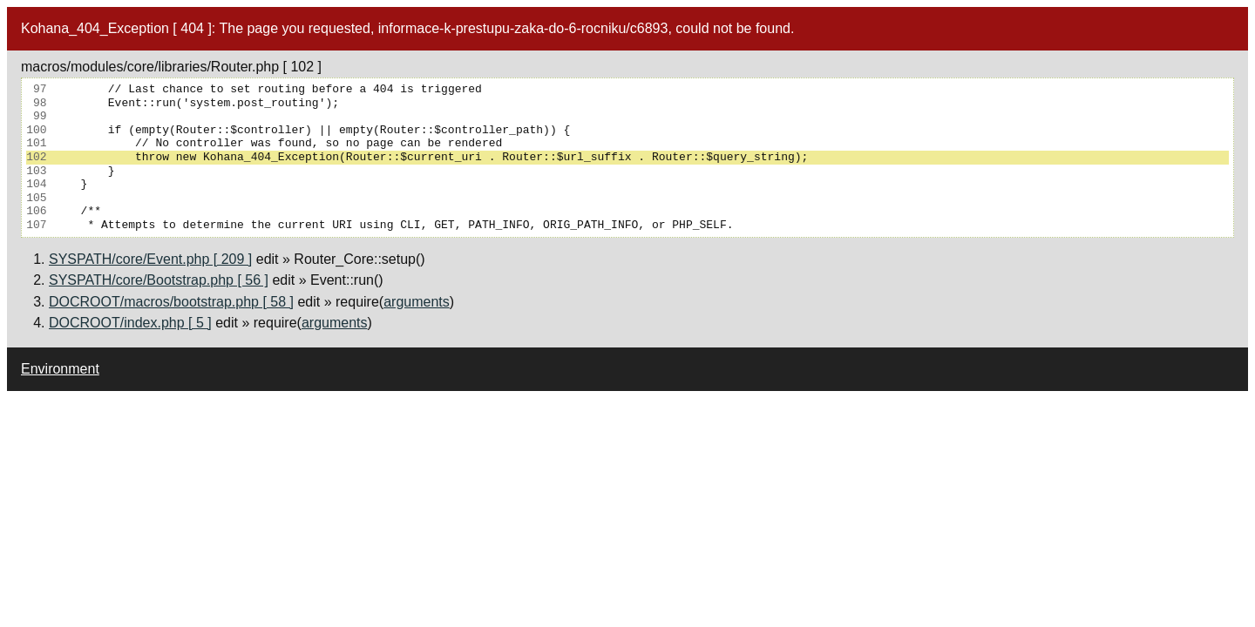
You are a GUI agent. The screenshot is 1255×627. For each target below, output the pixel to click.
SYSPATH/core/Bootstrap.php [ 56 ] (158, 280)
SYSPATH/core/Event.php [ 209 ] (150, 259)
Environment (60, 368)
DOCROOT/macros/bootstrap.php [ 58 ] (171, 301)
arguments (416, 301)
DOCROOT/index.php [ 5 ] (130, 322)
